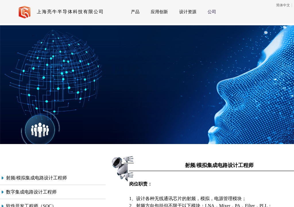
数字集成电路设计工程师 (31, 191)
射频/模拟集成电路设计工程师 (36, 177)
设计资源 (187, 11)
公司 (212, 11)
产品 (135, 11)
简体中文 (283, 5)
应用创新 (159, 11)
